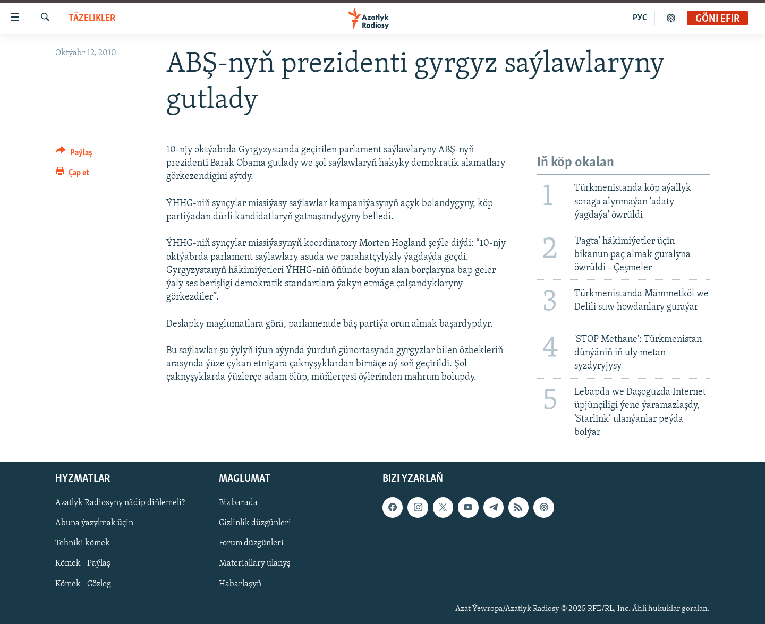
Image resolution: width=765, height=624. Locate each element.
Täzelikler (92, 18)
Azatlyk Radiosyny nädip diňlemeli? (120, 503)
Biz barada (238, 503)
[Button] (74, 154)
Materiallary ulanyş (255, 563)
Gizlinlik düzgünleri (255, 523)
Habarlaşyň (240, 583)
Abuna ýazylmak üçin (94, 523)
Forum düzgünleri (251, 543)
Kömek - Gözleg (83, 583)
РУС (640, 18)
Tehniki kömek (82, 543)
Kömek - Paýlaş (82, 563)
